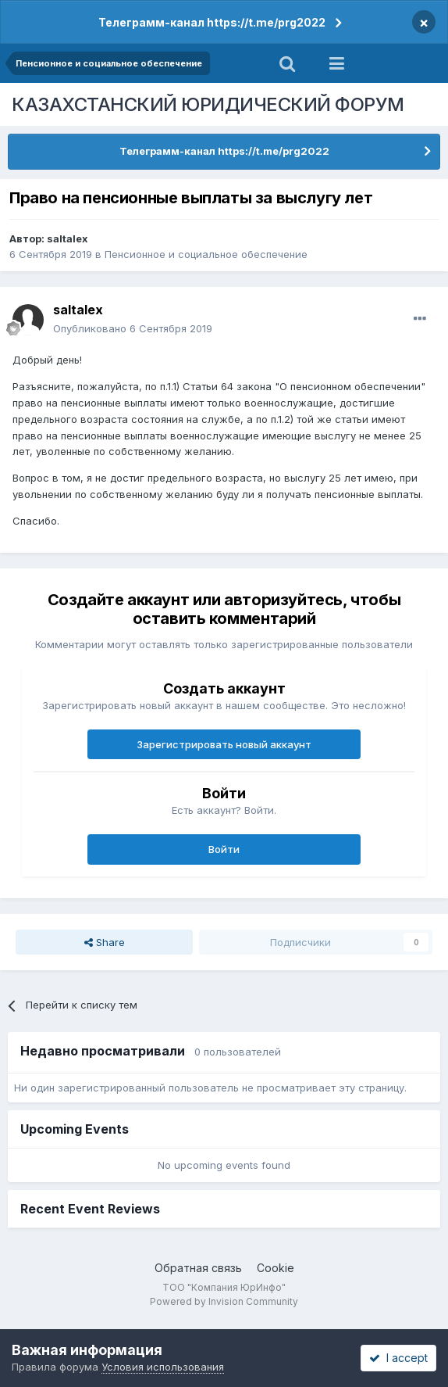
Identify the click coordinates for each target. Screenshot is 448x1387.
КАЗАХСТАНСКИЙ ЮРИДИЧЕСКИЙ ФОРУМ (208, 104)
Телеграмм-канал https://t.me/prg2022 (211, 22)
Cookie (275, 1267)
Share (104, 942)
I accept (398, 1357)
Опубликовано (132, 328)
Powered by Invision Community (224, 1301)
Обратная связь (198, 1267)
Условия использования (162, 1366)
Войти (224, 849)
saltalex (67, 238)
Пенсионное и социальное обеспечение (206, 254)
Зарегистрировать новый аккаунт (224, 744)
